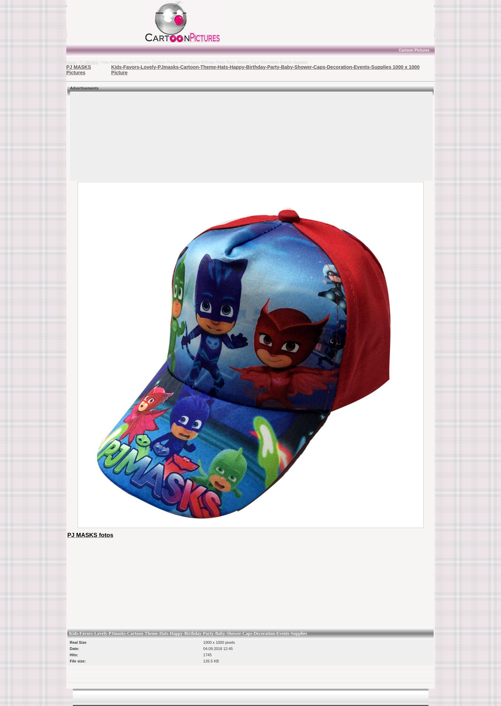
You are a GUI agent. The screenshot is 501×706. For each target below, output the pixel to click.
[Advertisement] (109, 21)
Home (71, 62)
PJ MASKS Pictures (78, 69)
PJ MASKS (89, 62)
